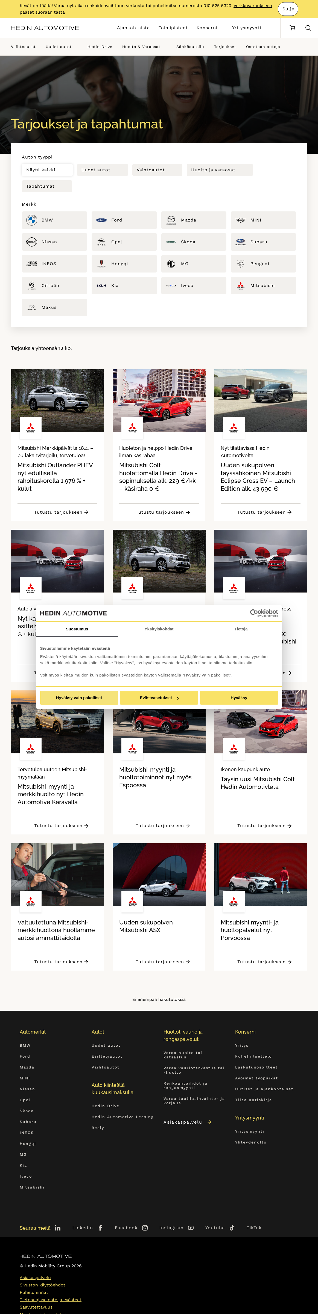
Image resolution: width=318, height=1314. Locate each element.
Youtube (215, 1227)
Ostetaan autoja (263, 46)
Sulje (288, 8)
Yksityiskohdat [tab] (159, 629)
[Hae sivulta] (308, 27)
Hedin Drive (99, 46)
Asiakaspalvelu (188, 1122)
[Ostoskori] (292, 28)
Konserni (207, 27)
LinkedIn (82, 1227)
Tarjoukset (225, 46)
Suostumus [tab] (77, 629)
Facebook (126, 1227)
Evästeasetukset (159, 697)
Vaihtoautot (23, 46)
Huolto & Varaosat (141, 46)
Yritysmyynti (246, 27)
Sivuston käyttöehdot (42, 1285)
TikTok (254, 1227)
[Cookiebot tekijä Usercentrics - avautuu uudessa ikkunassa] (254, 613)
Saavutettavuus (36, 1307)
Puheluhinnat (34, 1292)
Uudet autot (59, 46)
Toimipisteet (173, 27)
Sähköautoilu (190, 46)
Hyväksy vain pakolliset (79, 697)
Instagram (171, 1227)
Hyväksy (239, 697)
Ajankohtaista (133, 27)
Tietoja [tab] (240, 629)
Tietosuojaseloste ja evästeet (50, 1299)
